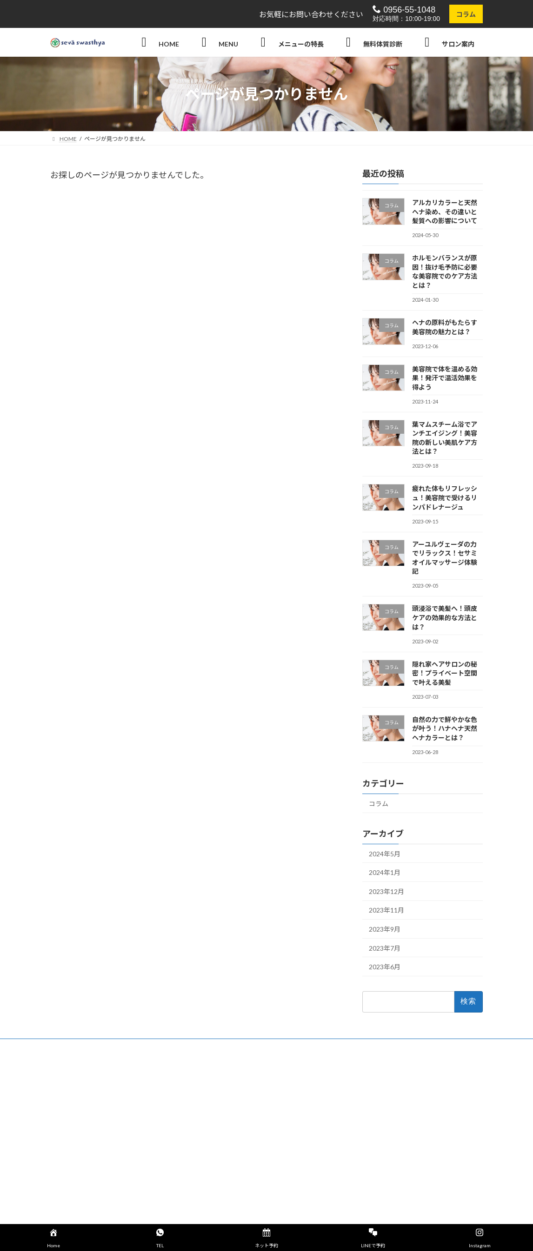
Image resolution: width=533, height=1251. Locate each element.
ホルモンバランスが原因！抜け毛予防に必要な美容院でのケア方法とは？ (444, 272)
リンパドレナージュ (378, 1165)
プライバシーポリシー (232, 1165)
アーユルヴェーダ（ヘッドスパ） (395, 1132)
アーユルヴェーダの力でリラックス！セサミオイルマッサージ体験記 (444, 558)
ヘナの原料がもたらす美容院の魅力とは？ (444, 327)
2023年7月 (384, 948)
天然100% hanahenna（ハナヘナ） (397, 1100)
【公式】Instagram (233, 1197)
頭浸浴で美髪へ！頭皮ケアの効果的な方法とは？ (444, 618)
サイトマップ (221, 1181)
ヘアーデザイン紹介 (378, 1181)
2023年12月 (386, 891)
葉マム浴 (364, 1148)
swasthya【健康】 (227, 1116)
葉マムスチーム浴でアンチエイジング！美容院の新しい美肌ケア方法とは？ (444, 438)
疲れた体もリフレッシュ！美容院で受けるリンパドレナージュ (444, 498)
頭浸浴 (361, 1116)
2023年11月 (386, 910)
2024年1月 (384, 873)
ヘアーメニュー (224, 1084)
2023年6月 (384, 967)
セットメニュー (224, 1100)
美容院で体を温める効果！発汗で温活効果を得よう (444, 378)
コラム (466, 14)
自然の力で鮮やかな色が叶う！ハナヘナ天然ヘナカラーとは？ (444, 728)
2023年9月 (384, 929)
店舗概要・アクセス (229, 1148)
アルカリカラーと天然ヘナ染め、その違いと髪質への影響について (444, 212)
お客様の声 (219, 1132)
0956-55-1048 (404, 9)
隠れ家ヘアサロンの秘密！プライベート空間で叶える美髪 (444, 673)
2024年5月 (384, 854)
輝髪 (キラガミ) (373, 1084)
